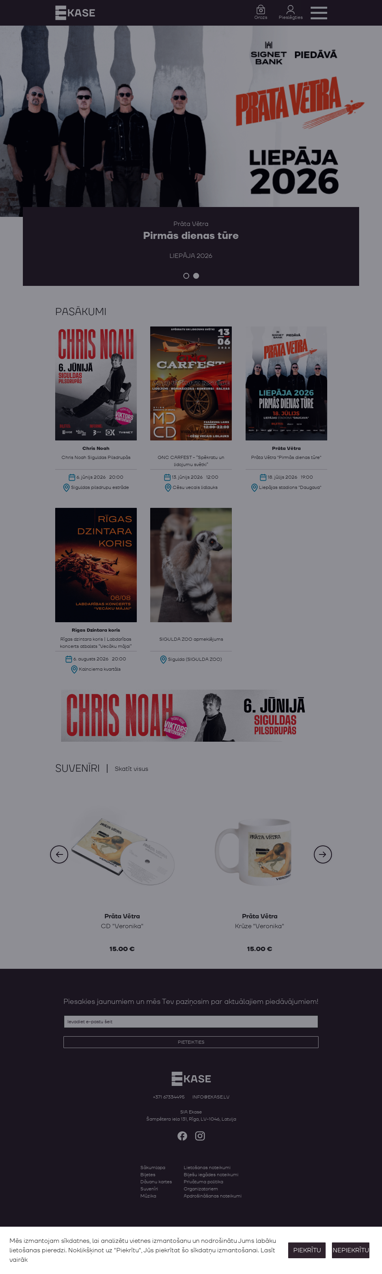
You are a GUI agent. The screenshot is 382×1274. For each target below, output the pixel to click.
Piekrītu (307, 1250)
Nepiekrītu (351, 1250)
